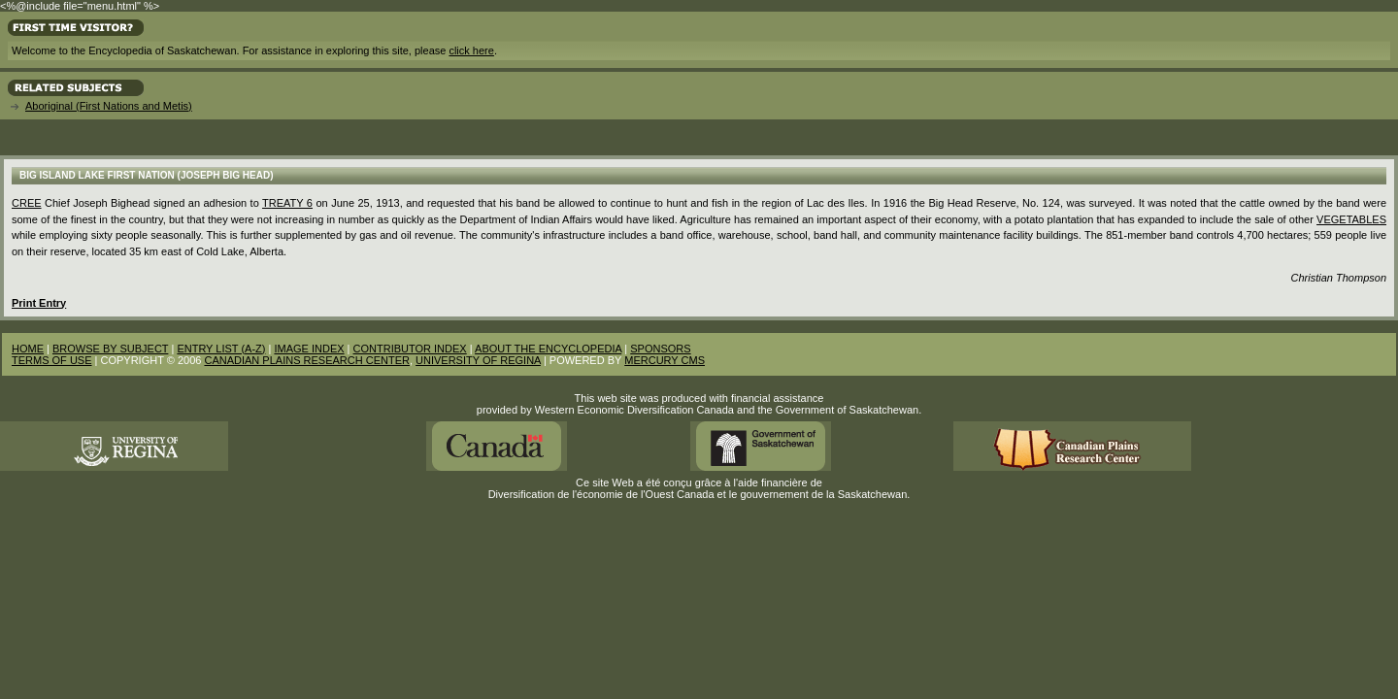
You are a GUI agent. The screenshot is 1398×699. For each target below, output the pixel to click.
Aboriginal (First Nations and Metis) (108, 106)
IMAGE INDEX (309, 348)
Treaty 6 (287, 203)
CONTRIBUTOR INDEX (410, 348)
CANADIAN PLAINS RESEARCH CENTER (307, 360)
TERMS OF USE (52, 360)
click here (471, 50)
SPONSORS (660, 348)
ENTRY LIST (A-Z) (221, 348)
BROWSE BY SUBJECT (110, 348)
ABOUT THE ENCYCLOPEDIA (548, 348)
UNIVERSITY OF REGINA (478, 360)
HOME (28, 348)
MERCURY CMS (664, 360)
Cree (27, 203)
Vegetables (1351, 219)
